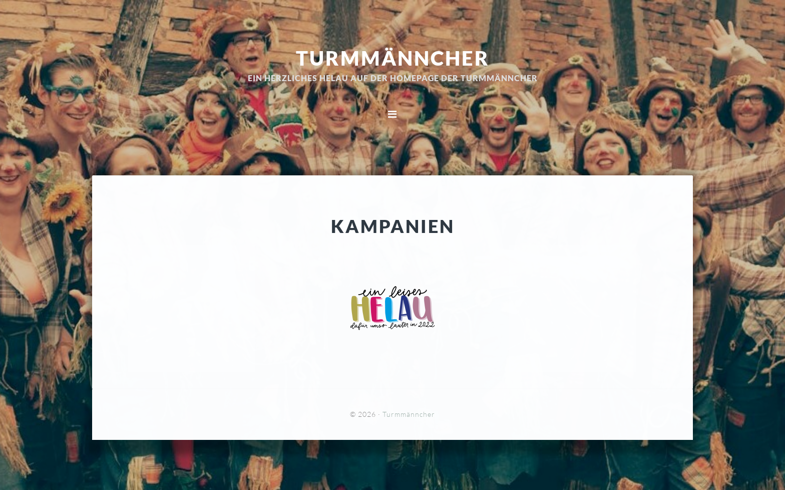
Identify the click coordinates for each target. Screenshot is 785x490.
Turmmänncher (393, 58)
